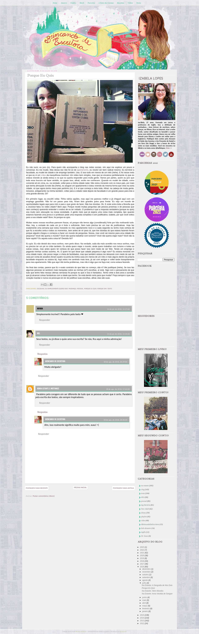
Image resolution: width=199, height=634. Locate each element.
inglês (143, 532)
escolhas (40, 289)
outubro (145, 575)
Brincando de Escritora (55, 361)
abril (144, 603)
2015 (142, 615)
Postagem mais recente (37, 488)
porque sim (102, 289)
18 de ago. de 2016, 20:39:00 (115, 362)
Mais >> (169, 148)
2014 (142, 618)
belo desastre (146, 528)
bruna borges (81, 632)
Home (55, 3)
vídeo (43, 175)
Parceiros (91, 3)
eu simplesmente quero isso (56, 289)
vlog (142, 489)
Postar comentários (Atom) (44, 496)
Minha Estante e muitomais (48, 388)
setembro (146, 577)
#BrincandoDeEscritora (150, 524)
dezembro (146, 569)
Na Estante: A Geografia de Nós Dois (157, 585)
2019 (142, 558)
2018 (142, 561)
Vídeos (130, 3)
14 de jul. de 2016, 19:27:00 (118, 309)
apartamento (82, 170)
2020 (142, 555)
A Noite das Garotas (106, 3)
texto (109, 289)
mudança (72, 289)
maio (144, 600)
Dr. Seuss (144, 536)
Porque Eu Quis (148, 588)
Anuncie (64, 3)
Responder (44, 319)
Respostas (42, 353)
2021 (142, 553)
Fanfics (73, 3)
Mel (38, 333)
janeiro (145, 611)
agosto (145, 580)
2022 (142, 550)
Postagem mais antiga (123, 488)
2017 (142, 564)
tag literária (145, 505)
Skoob (82, 3)
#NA (142, 497)
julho (144, 583)
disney (143, 513)
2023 (142, 547)
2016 (142, 567)
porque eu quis (90, 289)
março (145, 606)
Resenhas (120, 3)
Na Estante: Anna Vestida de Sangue (157, 594)
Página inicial (80, 487)
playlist (144, 517)
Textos (138, 3)
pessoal (80, 289)
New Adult (145, 509)
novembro (146, 572)
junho (144, 597)
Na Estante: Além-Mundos (152, 591)
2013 (142, 621)
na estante (145, 486)
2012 (142, 623)
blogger (123, 632)
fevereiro (146, 608)
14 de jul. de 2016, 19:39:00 (118, 334)
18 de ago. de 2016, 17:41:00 (118, 389)
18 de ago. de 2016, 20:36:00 (115, 420)
